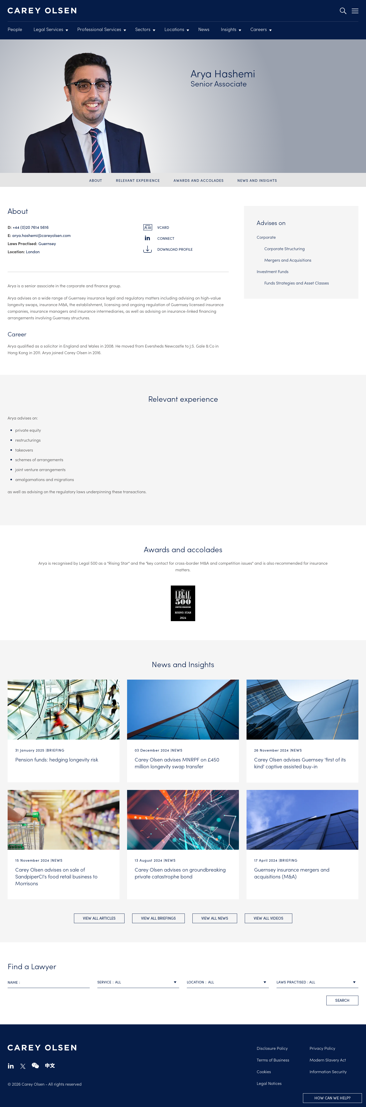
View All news (214, 917)
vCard (163, 227)
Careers (258, 29)
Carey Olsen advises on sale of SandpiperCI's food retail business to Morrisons (56, 875)
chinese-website (50, 1065)
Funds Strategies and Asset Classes (296, 283)
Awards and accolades (199, 180)
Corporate (266, 237)
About (95, 180)
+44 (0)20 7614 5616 (31, 227)
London (33, 251)
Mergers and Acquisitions (287, 260)
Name (13, 981)
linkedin (11, 1065)
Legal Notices (269, 1082)
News (203, 29)
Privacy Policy (322, 1047)
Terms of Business (273, 1059)
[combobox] (138, 982)
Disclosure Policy (272, 1047)
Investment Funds (272, 271)
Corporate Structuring (284, 248)
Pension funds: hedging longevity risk (56, 759)
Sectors (142, 29)
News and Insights (257, 180)
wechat (35, 1065)
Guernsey (47, 243)
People (15, 29)
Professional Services (99, 29)
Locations (174, 29)
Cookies (264, 1071)
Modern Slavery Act (328, 1059)
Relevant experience (138, 180)
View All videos (268, 917)
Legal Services (48, 29)
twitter (22, 1065)
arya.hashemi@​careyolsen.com (41, 235)
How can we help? (332, 1097)
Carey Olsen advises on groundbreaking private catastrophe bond (180, 872)
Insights (228, 29)
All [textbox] (118, 981)
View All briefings (158, 917)
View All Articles (99, 917)
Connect (165, 238)
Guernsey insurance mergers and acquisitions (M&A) (291, 872)
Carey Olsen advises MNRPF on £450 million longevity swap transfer (177, 763)
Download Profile (175, 249)
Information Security (328, 1071)
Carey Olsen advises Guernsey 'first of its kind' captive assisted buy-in (300, 763)
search (342, 999)
